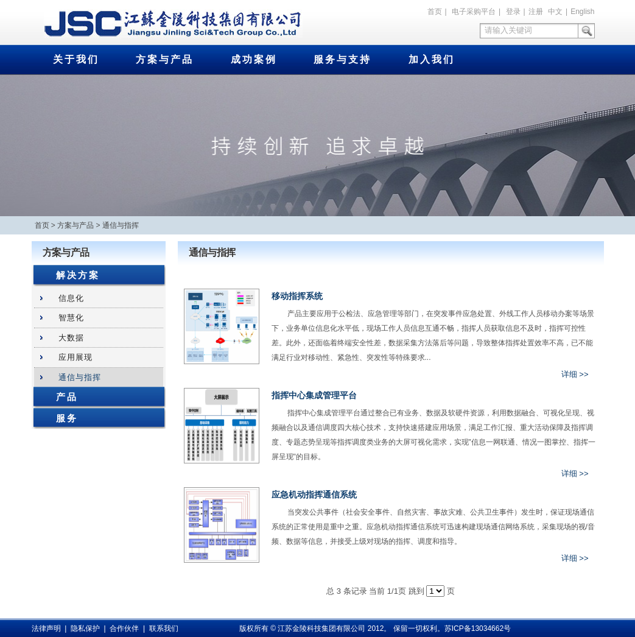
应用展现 (75, 357)
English (582, 11)
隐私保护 (85, 628)
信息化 (71, 298)
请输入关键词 (508, 30)
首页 (434, 11)
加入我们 (432, 59)
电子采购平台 (474, 11)
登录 (513, 11)
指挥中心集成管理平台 (314, 395)
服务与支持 (342, 59)
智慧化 (71, 317)
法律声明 (46, 628)
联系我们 (163, 628)
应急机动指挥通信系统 (314, 494)
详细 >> (575, 374)
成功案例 (254, 59)
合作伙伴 (124, 628)
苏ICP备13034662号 (477, 628)
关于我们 (76, 59)
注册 (535, 11)
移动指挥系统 (297, 296)
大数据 (71, 337)
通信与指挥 (120, 225)
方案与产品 (165, 59)
